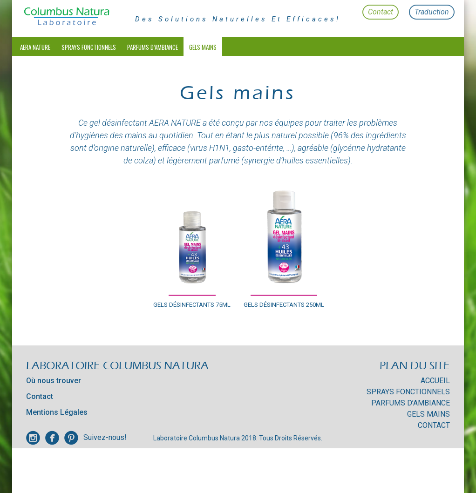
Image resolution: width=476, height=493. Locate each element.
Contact (380, 11)
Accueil (435, 380)
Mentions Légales (57, 412)
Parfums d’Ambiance (152, 47)
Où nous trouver (53, 380)
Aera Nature (35, 47)
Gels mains (203, 47)
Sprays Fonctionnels (88, 47)
